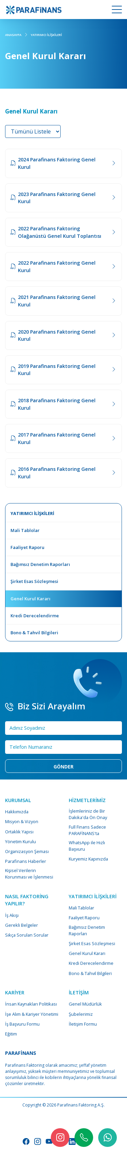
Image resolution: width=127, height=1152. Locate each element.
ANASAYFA (13, 35)
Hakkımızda (16, 812)
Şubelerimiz (81, 1014)
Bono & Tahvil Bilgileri (90, 973)
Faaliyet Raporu (84, 918)
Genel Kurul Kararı (87, 953)
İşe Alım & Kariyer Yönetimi (31, 1014)
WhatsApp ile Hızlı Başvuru (87, 845)
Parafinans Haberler (25, 861)
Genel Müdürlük (85, 1004)
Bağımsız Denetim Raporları (87, 930)
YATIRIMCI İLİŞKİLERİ (46, 35)
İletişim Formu (83, 1024)
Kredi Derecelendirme (91, 963)
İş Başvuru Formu (22, 1024)
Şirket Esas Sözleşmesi (92, 943)
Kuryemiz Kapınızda (88, 859)
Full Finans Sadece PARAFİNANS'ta (87, 830)
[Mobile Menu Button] (117, 10)
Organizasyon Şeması (27, 851)
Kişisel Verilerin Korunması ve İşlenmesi (29, 873)
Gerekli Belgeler (21, 925)
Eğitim (11, 1034)
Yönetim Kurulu (20, 841)
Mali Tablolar (81, 908)
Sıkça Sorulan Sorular (26, 935)
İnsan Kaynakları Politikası (31, 1004)
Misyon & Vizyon (21, 821)
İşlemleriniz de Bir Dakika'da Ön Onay (88, 814)
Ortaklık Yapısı (19, 832)
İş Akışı (12, 915)
